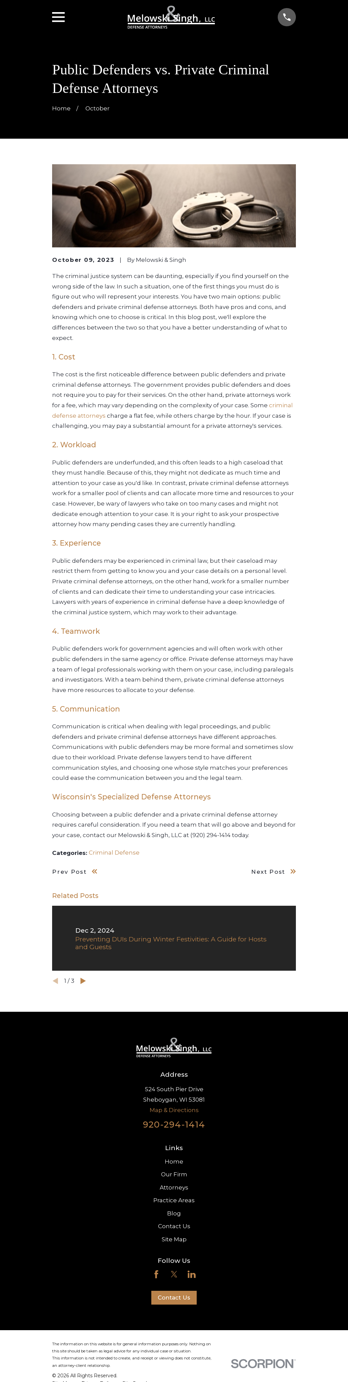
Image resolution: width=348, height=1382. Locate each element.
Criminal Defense (114, 852)
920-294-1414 (174, 1124)
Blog (174, 1213)
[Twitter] (174, 1274)
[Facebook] (156, 1274)
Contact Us (174, 1226)
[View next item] (83, 981)
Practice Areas (174, 1200)
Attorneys (174, 1187)
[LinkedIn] (192, 1274)
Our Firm (174, 1174)
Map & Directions (174, 1110)
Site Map (174, 1239)
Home (174, 1161)
